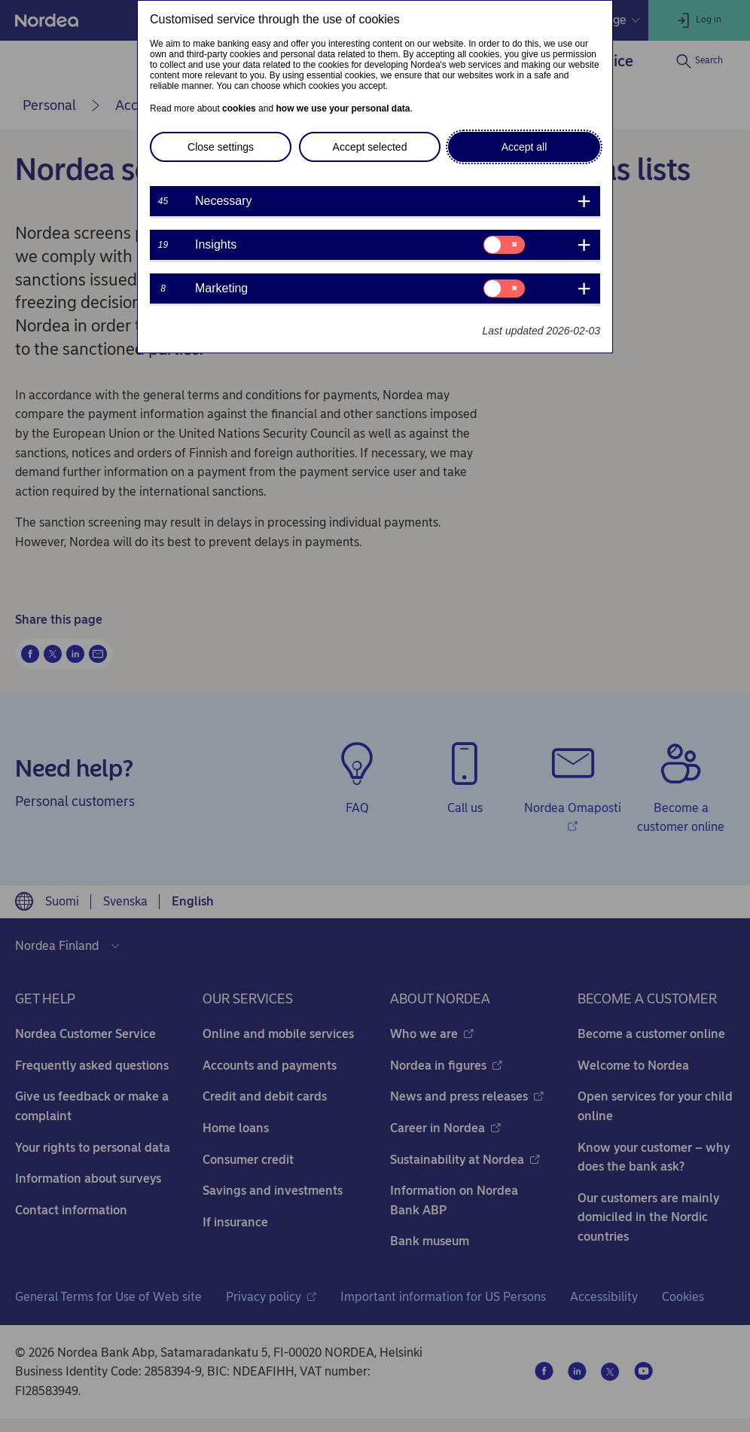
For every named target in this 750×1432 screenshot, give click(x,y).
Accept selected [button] (370, 147)
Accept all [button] (524, 147)
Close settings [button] (221, 147)
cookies (239, 108)
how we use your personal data (343, 108)
